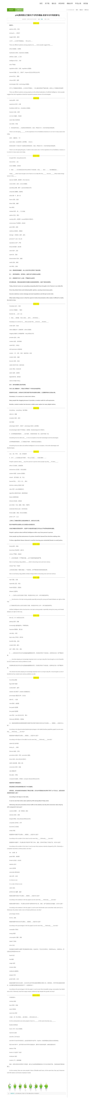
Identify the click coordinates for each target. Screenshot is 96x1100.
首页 (77, 9)
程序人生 (87, 9)
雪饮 (42, 19)
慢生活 (81, 9)
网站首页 (11, 9)
